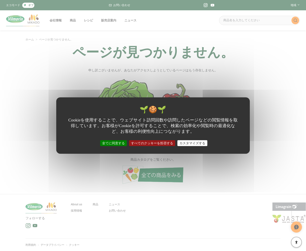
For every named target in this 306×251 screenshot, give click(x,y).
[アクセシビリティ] (296, 242)
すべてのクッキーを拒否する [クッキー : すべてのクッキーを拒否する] (152, 143)
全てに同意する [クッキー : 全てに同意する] (113, 143)
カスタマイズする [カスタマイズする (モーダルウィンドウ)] (192, 143)
